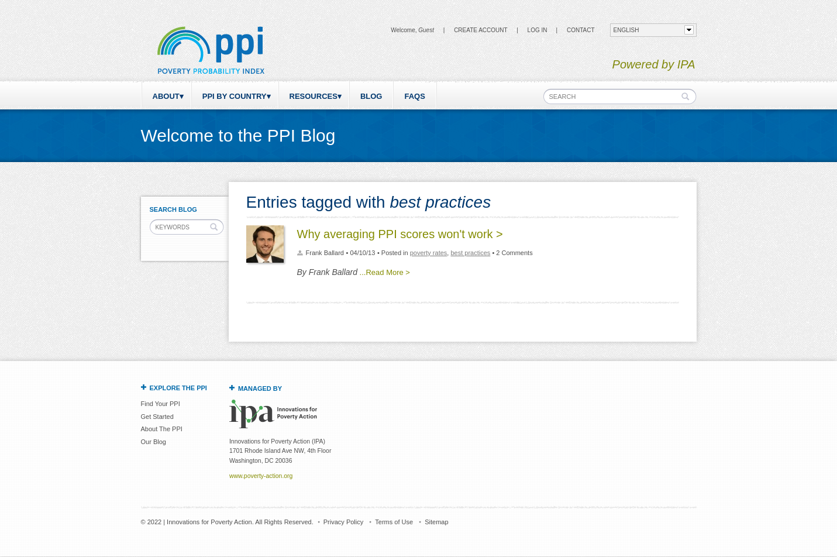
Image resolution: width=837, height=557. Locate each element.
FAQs (414, 96)
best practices (470, 252)
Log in (537, 30)
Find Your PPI (160, 403)
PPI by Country (234, 96)
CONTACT (581, 30)
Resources (313, 96)
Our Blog (153, 441)
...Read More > (385, 272)
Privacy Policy (343, 521)
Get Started (157, 416)
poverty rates (428, 252)
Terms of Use (394, 521)
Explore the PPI (178, 387)
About (166, 96)
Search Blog (173, 209)
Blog (371, 96)
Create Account (480, 30)
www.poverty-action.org (260, 476)
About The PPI (161, 428)
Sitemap (436, 521)
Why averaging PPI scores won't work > (400, 234)
